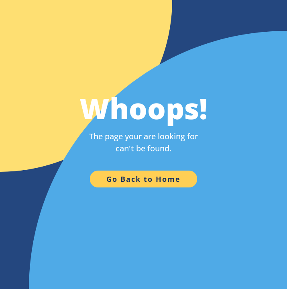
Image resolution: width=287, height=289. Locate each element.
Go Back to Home (143, 179)
